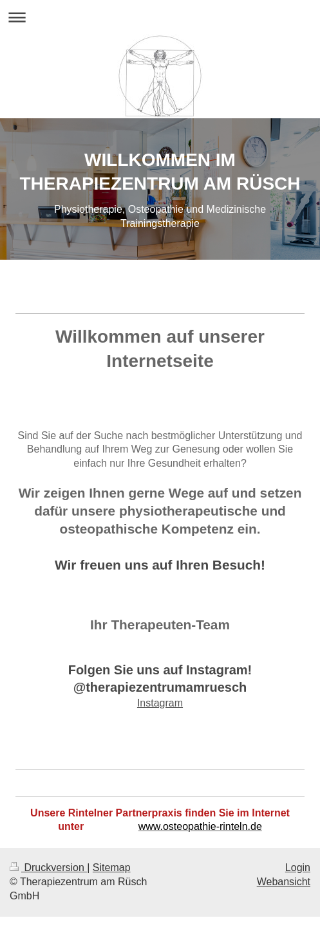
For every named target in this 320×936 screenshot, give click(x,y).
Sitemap (112, 867)
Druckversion (48, 867)
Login (297, 867)
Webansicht (283, 881)
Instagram (160, 703)
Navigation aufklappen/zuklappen (160, 17)
